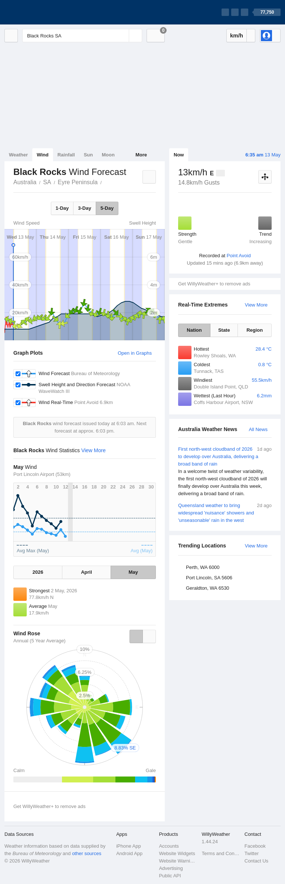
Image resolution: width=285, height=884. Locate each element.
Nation (194, 330)
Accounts (168, 846)
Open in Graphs (135, 353)
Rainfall (66, 155)
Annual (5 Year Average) (39, 640)
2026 (38, 572)
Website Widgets (177, 853)
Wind (43, 155)
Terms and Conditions (221, 853)
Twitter (252, 853)
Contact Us (256, 861)
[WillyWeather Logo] (39, 12)
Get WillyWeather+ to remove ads (214, 284)
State (224, 330)
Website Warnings (178, 861)
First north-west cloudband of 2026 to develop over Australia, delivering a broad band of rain (225, 471)
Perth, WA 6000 (203, 567)
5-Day (107, 208)
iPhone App (128, 846)
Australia (24, 182)
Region (254, 330)
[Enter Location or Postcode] (82, 35)
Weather (18, 155)
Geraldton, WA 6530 (207, 588)
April (86, 572)
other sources (86, 853)
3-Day (84, 208)
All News (258, 429)
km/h (236, 35)
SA (47, 182)
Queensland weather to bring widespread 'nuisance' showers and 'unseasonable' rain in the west (225, 512)
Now (179, 155)
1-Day (62, 208)
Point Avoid (239, 255)
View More (256, 305)
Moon (108, 155)
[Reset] (122, 36)
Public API (170, 875)
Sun (88, 155)
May (133, 572)
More (141, 155)
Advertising (171, 868)
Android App (129, 853)
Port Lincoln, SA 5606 (209, 577)
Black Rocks (105, 182)
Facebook (255, 846)
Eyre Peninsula (78, 182)
